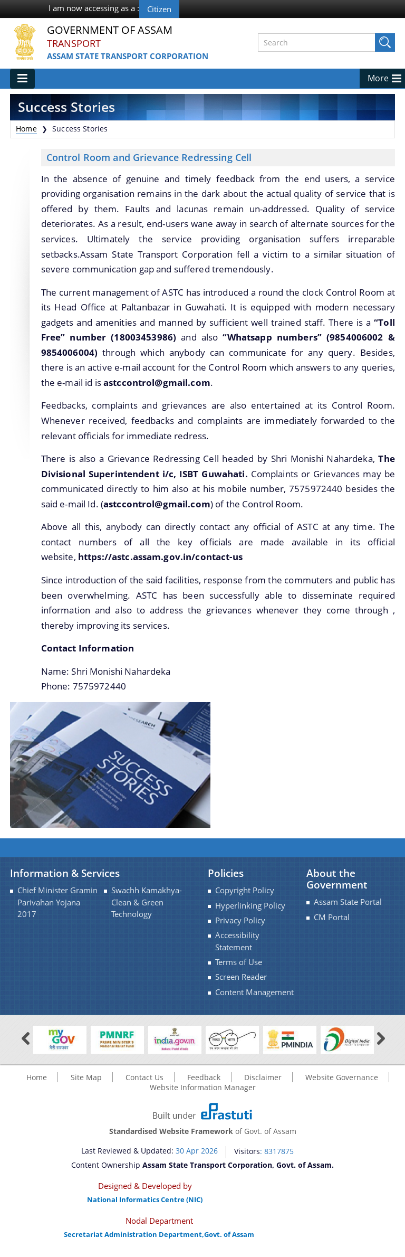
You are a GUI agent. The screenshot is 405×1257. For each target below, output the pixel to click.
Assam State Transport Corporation (127, 56)
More (378, 78)
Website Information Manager (203, 1087)
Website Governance (341, 1077)
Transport (74, 43)
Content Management (254, 992)
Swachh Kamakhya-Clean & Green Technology (146, 902)
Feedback (203, 1077)
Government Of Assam (109, 30)
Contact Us (144, 1077)
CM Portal (332, 917)
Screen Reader (241, 976)
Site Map (86, 1077)
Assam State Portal (348, 902)
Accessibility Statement (237, 941)
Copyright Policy (244, 890)
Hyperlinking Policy (250, 905)
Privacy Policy (240, 920)
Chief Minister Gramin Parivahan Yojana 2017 (57, 902)
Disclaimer (263, 1077)
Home (26, 129)
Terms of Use (238, 962)
